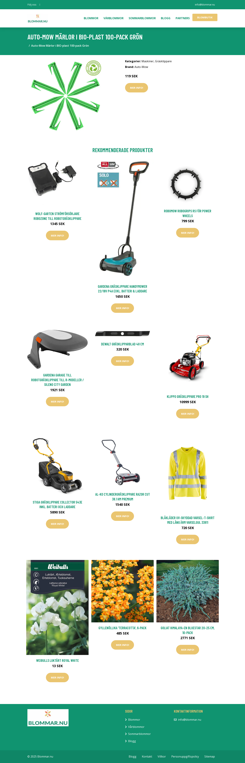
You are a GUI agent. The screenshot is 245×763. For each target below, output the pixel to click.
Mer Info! (136, 87)
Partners (183, 18)
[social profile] (40, 4)
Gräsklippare (163, 61)
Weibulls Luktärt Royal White (57, 660)
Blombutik (205, 17)
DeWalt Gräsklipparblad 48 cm (122, 344)
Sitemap (209, 756)
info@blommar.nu (205, 4)
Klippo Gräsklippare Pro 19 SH (188, 396)
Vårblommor (113, 18)
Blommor (91, 18)
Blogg (165, 18)
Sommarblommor (142, 18)
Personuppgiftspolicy (185, 756)
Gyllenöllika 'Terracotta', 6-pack (122, 628)
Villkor (162, 756)
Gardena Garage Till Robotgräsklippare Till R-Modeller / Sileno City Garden (57, 380)
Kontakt (147, 756)
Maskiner (148, 61)
